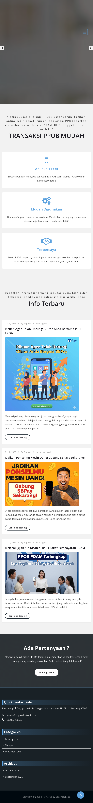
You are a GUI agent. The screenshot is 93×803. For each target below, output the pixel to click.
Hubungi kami (46, 672)
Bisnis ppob (41, 323)
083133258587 (14, 719)
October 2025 (12, 770)
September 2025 (14, 776)
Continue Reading (19, 437)
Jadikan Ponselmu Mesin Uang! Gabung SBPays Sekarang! (45, 458)
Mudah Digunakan (46, 209)
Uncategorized (43, 452)
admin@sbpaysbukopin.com (22, 715)
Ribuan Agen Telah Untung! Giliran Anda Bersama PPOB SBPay (44, 331)
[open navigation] (85, 32)
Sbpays (27, 323)
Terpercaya (46, 249)
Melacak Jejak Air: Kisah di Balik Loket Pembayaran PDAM (45, 548)
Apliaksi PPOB (46, 168)
